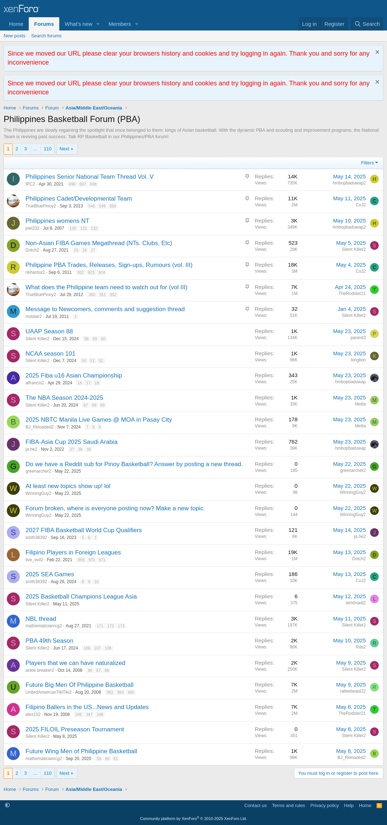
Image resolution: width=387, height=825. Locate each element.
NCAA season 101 (50, 353)
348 (100, 714)
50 (84, 360)
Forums (44, 24)
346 (78, 714)
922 (80, 272)
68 (94, 405)
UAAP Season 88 (49, 331)
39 (88, 449)
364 (120, 692)
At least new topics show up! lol (68, 486)
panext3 (358, 337)
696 (72, 184)
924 (101, 272)
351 (102, 294)
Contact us (255, 805)
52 (100, 360)
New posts (15, 35)
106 (86, 648)
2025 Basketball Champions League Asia (81, 596)
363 (109, 692)
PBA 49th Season (49, 640)
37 (72, 449)
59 (95, 339)
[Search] (367, 24)
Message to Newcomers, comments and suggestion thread (105, 309)
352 (113, 294)
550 (113, 206)
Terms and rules (288, 805)
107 (97, 648)
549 (102, 206)
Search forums (46, 35)
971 (102, 560)
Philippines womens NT (57, 220)
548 (91, 206)
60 (103, 339)
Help (349, 805)
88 (107, 670)
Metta (360, 404)
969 (81, 560)
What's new (78, 24)
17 (88, 383)
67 (85, 405)
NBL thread (41, 618)
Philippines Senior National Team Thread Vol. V (90, 176)
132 (94, 228)
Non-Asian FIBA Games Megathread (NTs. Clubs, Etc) (99, 243)
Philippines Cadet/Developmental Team (79, 198)
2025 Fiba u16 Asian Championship (74, 375)
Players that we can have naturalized (75, 663)
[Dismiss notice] (376, 53)
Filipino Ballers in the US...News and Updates (87, 707)
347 (89, 714)
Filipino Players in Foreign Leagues (73, 552)
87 (98, 670)
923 (91, 272)
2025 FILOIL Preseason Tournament (75, 729)
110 (48, 148)
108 (108, 648)
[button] (98, 24)
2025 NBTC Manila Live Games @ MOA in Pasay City (99, 419)
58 (86, 339)
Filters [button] (367, 162)
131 (83, 228)
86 (90, 670)
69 (102, 405)
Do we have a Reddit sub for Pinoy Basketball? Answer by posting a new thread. (134, 464)
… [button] (35, 148)
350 (92, 294)
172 (110, 626)
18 (97, 383)
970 (91, 560)
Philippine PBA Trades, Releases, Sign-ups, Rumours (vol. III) (109, 265)
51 (92, 360)
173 (121, 626)
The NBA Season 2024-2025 (64, 397)
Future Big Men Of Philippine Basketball (80, 684)
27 (93, 250)
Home (16, 24)
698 (93, 184)
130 (73, 228)
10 (96, 582)
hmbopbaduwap (350, 381)
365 (131, 692)
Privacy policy (324, 805)
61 (116, 758)
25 (76, 250)
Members (120, 24)
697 (82, 184)
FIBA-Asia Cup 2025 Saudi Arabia (72, 442)
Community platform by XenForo (193, 818)
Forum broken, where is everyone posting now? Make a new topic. (115, 508)
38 (80, 449)
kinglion (358, 359)
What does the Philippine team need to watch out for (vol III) (107, 287)
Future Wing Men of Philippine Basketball (81, 751)
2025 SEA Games (50, 574)
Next (64, 148)
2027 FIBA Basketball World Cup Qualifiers (84, 530)
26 (84, 250)
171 (100, 626)
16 (80, 383)
